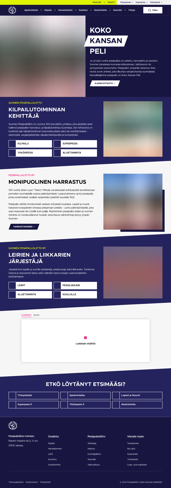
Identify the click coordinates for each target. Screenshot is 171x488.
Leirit (50, 454)
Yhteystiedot (45, 482)
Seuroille (117, 10)
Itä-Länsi (131, 449)
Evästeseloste (32, 482)
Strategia (92, 443)
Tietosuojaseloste (16, 482)
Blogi (36, 315)
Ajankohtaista (31, 10)
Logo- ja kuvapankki (137, 465)
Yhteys (131, 10)
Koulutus (83, 10)
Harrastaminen (65, 10)
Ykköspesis (132, 459)
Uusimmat (26, 315)
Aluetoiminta (100, 10)
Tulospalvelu (133, 443)
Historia (91, 449)
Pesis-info (97, 2)
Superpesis (132, 454)
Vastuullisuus (94, 465)
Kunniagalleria (94, 454)
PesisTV (111, 2)
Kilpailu (48, 10)
